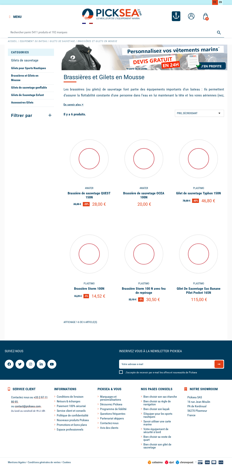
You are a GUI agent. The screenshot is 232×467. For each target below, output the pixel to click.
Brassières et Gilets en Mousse (24, 78)
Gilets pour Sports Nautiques (28, 68)
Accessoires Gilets (22, 102)
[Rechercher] (116, 33)
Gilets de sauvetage (24, 60)
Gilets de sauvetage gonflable (29, 87)
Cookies (67, 462)
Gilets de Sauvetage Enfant (27, 95)
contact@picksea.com (28, 406)
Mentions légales (17, 462)
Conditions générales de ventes (44, 462)
